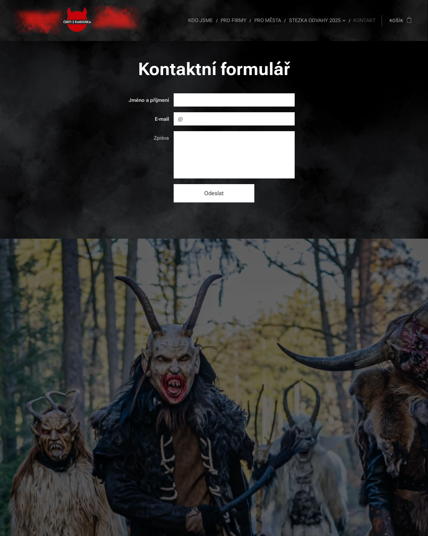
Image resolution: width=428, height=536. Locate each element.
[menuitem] (209, 20)
